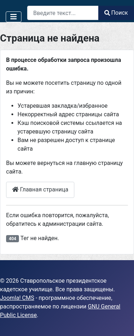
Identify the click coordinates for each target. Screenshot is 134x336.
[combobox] (63, 13)
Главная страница (40, 189)
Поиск (116, 12)
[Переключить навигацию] (13, 16)
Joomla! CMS (17, 297)
